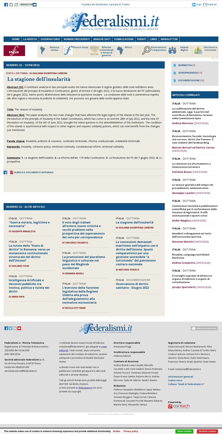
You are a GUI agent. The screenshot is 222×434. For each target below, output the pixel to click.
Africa (124, 50)
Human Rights (178, 50)
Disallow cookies (207, 431)
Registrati (210, 4)
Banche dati (101, 39)
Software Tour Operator (111, 418)
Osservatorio (50, 39)
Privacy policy (131, 431)
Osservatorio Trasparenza (154, 50)
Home (16, 39)
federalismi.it (85, 387)
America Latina (48, 50)
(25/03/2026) (190, 123)
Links (153, 39)
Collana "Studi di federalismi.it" (186, 384)
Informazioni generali (180, 376)
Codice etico (175, 380)
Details (116, 431)
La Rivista (30, 39)
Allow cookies (184, 431)
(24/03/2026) (193, 149)
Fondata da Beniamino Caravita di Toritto (105, 4)
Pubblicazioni (123, 39)
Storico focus (76, 50)
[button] (196, 4)
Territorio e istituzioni (205, 50)
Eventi (141, 39)
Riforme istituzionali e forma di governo (102, 51)
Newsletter (169, 39)
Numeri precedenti (77, 39)
